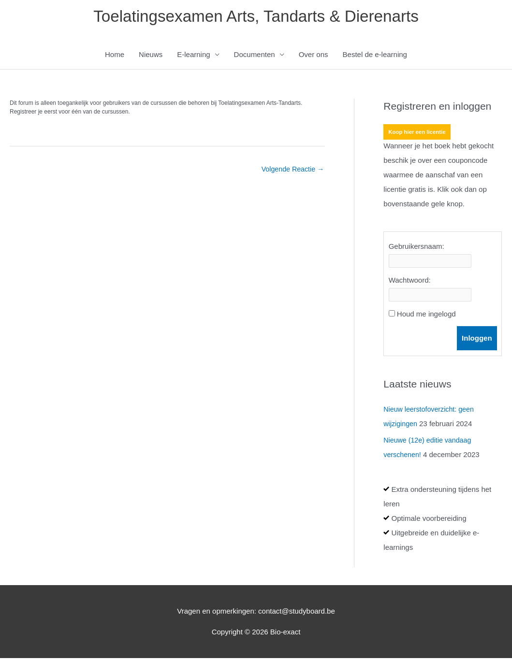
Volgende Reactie (291, 171)
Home (114, 56)
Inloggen (477, 340)
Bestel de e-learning (375, 56)
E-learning (193, 56)
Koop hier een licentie (418, 133)
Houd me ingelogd (426, 316)
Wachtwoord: (410, 282)
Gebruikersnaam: (416, 248)
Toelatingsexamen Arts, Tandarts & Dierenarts (256, 17)
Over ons (313, 56)
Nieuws (150, 56)
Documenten (254, 56)
